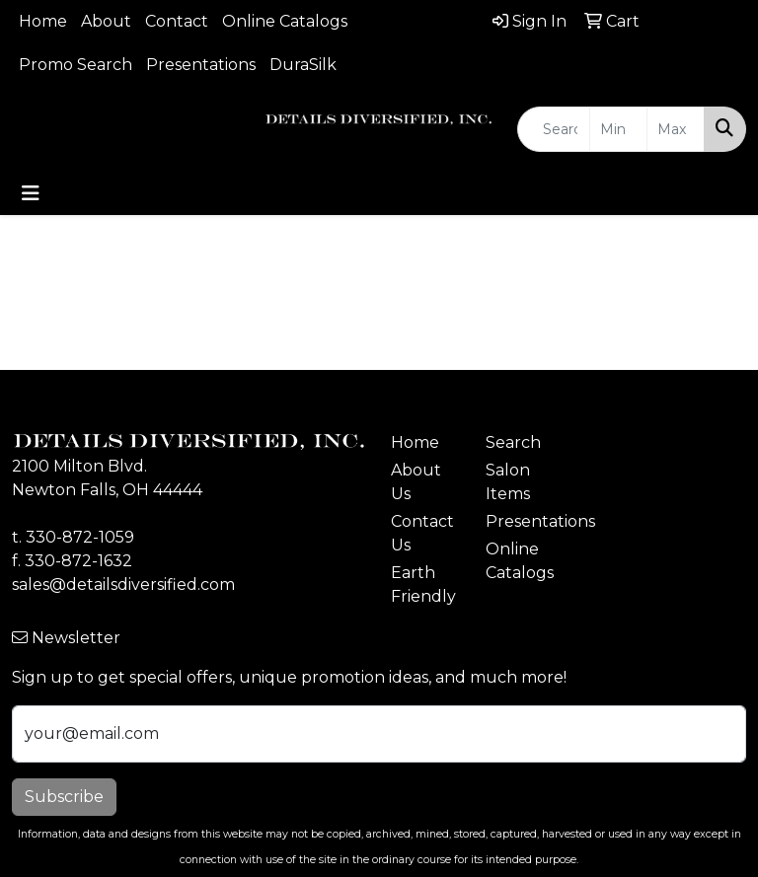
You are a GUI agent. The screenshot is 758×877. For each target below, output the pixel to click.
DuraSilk (303, 64)
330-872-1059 (80, 537)
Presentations (201, 64)
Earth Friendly (423, 584)
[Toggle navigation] (30, 193)
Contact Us (422, 533)
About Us (416, 482)
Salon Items (508, 482)
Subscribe (64, 796)
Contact (176, 21)
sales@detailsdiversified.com (123, 584)
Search (513, 442)
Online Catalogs (284, 21)
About (106, 21)
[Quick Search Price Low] (618, 129)
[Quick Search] (553, 129)
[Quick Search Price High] (675, 129)
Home (43, 21)
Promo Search (75, 64)
